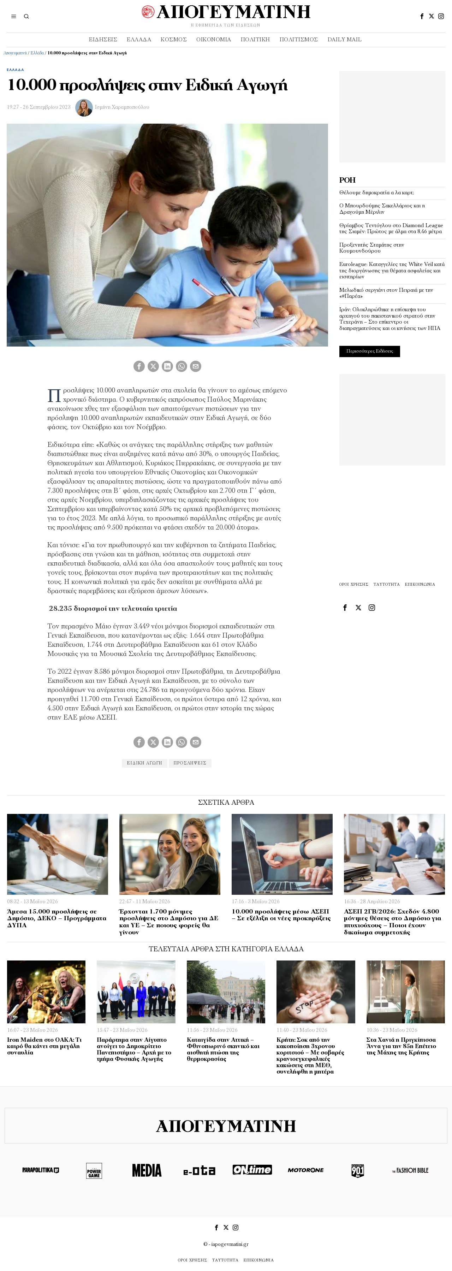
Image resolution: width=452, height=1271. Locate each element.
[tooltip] (422, 16)
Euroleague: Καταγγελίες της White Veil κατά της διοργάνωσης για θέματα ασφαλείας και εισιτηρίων (392, 271)
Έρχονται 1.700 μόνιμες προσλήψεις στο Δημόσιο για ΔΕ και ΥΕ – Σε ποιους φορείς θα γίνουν (168, 922)
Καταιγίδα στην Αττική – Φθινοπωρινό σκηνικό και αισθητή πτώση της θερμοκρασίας (223, 1050)
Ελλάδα (37, 53)
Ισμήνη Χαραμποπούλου (122, 107)
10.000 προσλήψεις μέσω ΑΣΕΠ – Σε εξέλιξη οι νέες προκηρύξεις (281, 915)
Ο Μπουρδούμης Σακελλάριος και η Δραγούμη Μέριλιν (382, 209)
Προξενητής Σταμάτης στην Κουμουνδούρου (371, 248)
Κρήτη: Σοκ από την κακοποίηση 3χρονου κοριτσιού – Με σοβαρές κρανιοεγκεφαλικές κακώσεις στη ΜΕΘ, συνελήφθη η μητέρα (310, 1056)
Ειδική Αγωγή (144, 763)
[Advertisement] (392, 115)
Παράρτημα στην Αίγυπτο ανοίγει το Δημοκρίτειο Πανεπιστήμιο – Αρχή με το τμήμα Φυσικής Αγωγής (134, 1050)
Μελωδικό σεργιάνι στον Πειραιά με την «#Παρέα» (386, 294)
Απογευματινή (15, 53)
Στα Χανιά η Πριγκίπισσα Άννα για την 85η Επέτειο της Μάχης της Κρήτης (401, 1047)
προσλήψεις (190, 763)
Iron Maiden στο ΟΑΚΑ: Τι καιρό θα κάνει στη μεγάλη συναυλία (44, 1047)
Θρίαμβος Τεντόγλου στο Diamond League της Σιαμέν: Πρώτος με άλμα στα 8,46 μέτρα (391, 229)
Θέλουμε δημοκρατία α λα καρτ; (376, 193)
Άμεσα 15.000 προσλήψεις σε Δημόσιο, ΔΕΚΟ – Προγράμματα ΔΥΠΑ (56, 919)
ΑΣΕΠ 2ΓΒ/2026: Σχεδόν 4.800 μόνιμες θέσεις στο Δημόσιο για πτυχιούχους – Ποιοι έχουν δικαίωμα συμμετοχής (392, 922)
